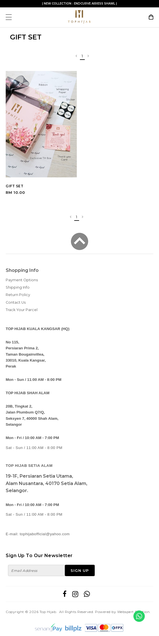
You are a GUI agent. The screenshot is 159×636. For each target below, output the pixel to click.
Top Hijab (48, 612)
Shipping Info (18, 287)
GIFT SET (14, 186)
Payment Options (22, 280)
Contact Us (16, 302)
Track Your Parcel (22, 310)
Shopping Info (22, 270)
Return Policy (18, 295)
